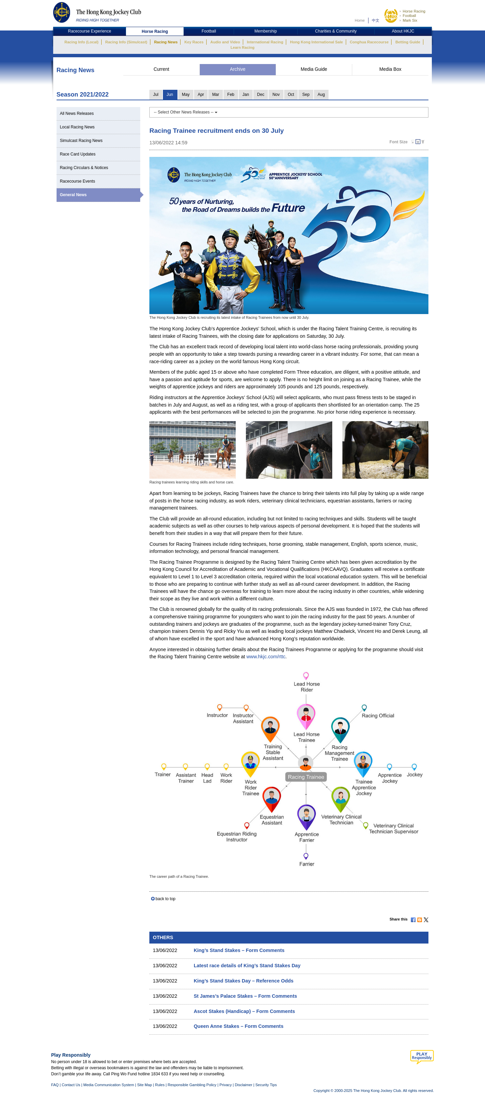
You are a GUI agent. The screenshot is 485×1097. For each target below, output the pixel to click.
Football (409, 16)
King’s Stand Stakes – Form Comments (239, 950)
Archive (238, 69)
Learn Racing (243, 47)
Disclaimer (243, 1085)
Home (360, 20)
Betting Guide (407, 42)
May (186, 94)
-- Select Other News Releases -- (185, 112)
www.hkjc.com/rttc (265, 656)
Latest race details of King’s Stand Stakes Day (247, 965)
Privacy (225, 1085)
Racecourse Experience (89, 31)
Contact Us (71, 1085)
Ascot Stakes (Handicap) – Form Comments (244, 1011)
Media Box (390, 69)
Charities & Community (336, 31)
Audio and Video (225, 42)
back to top (165, 898)
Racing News (165, 42)
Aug (321, 94)
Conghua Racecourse (369, 42)
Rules (160, 1085)
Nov (275, 94)
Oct (291, 94)
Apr (201, 94)
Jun (170, 94)
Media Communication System (108, 1085)
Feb (230, 94)
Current (161, 69)
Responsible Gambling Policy (192, 1085)
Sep (305, 94)
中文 (375, 20)
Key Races (194, 42)
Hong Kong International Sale (316, 42)
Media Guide (314, 69)
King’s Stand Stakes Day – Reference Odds (244, 981)
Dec (260, 94)
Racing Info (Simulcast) (126, 42)
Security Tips (266, 1085)
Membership (265, 31)
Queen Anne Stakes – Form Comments (238, 1026)
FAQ (55, 1085)
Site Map (144, 1085)
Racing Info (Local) (81, 42)
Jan (245, 94)
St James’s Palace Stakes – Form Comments (245, 996)
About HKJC (403, 31)
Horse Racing (414, 11)
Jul (155, 94)
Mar (215, 94)
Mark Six (410, 20)
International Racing (265, 42)
